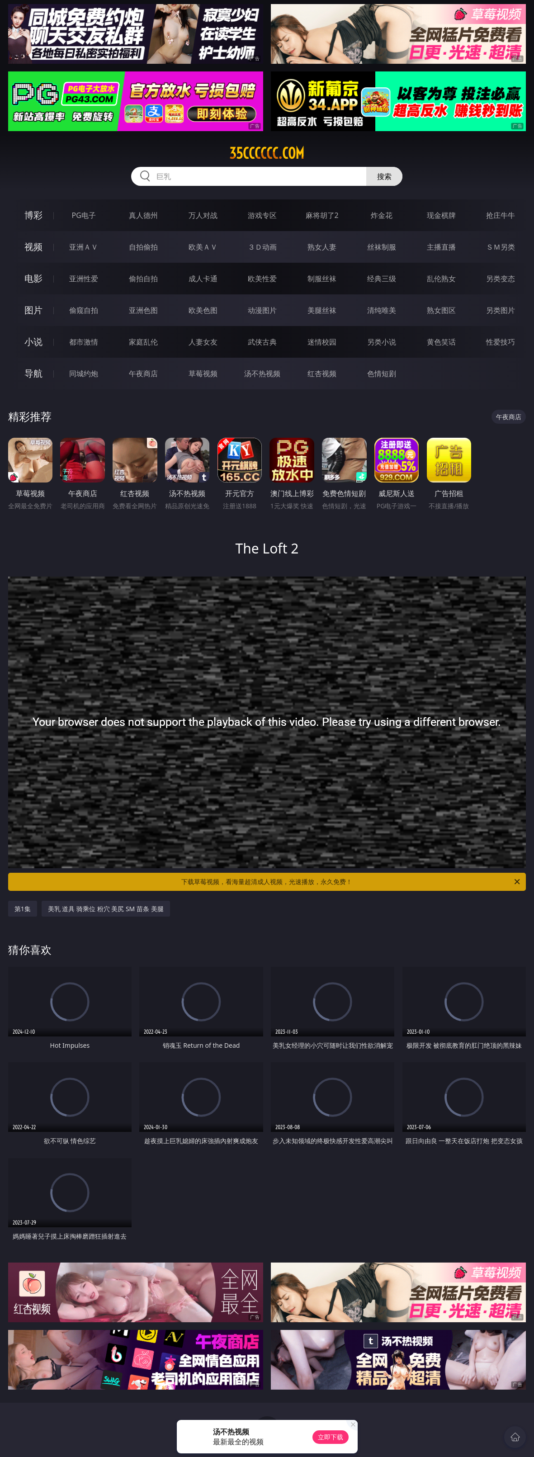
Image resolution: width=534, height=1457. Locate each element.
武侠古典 (262, 342)
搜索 (384, 176)
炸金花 (381, 215)
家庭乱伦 (143, 342)
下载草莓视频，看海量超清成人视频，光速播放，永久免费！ (351, 881)
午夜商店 (143, 373)
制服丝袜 (321, 279)
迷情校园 (321, 342)
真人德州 (143, 215)
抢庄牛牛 (500, 215)
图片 (33, 310)
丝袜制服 (381, 247)
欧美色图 (203, 310)
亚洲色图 (143, 310)
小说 (33, 342)
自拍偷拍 (143, 247)
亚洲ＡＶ (83, 247)
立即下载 (330, 1437)
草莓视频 (203, 373)
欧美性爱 (262, 279)
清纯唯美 (381, 310)
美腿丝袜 (321, 310)
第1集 (22, 908)
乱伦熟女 (441, 279)
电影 (33, 278)
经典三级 (381, 279)
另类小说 (381, 342)
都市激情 (83, 342)
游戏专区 (262, 215)
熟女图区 (441, 310)
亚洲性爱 (83, 279)
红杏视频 (321, 373)
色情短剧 (381, 373)
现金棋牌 (441, 215)
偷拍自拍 (143, 279)
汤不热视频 (262, 373)
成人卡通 (203, 279)
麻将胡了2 (322, 215)
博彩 (33, 215)
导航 (33, 373)
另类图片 (500, 310)
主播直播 (441, 247)
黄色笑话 (441, 342)
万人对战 (203, 215)
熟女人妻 (321, 247)
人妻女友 (203, 342)
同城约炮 (83, 373)
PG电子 (84, 215)
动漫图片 (262, 310)
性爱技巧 (500, 342)
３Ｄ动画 (262, 247)
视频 (33, 247)
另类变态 (500, 279)
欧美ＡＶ (203, 247)
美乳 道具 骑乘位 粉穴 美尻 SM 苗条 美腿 (106, 908)
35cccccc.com (266, 153)
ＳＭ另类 (500, 247)
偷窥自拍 (83, 310)
